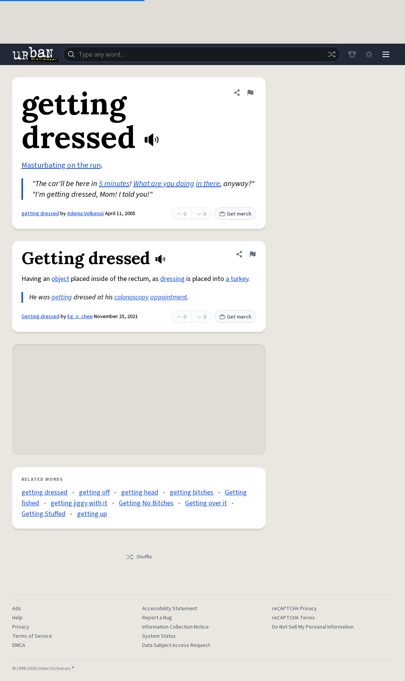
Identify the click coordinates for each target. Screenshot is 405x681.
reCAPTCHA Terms (293, 618)
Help (17, 618)
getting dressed (40, 213)
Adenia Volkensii (85, 213)
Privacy (20, 627)
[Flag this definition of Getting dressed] (252, 254)
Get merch (235, 214)
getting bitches (191, 492)
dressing (172, 279)
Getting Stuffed (43, 514)
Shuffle (139, 557)
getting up (92, 514)
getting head (139, 492)
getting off (94, 492)
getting (61, 297)
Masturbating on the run (61, 165)
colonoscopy (131, 297)
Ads (16, 608)
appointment (168, 297)
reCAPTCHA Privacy (294, 608)
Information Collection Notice (175, 627)
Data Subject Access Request (176, 645)
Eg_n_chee (80, 316)
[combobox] (202, 54)
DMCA (18, 645)
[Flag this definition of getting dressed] (250, 93)
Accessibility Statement (169, 608)
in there (208, 183)
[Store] (352, 54)
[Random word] (331, 54)
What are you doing (163, 183)
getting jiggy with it (79, 503)
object (60, 279)
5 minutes (114, 183)
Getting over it (206, 503)
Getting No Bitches (146, 503)
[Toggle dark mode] (369, 54)
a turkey (237, 279)
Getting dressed (40, 316)
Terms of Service (32, 636)
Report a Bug (157, 618)
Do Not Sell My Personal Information (313, 627)
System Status (159, 636)
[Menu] (386, 54)
